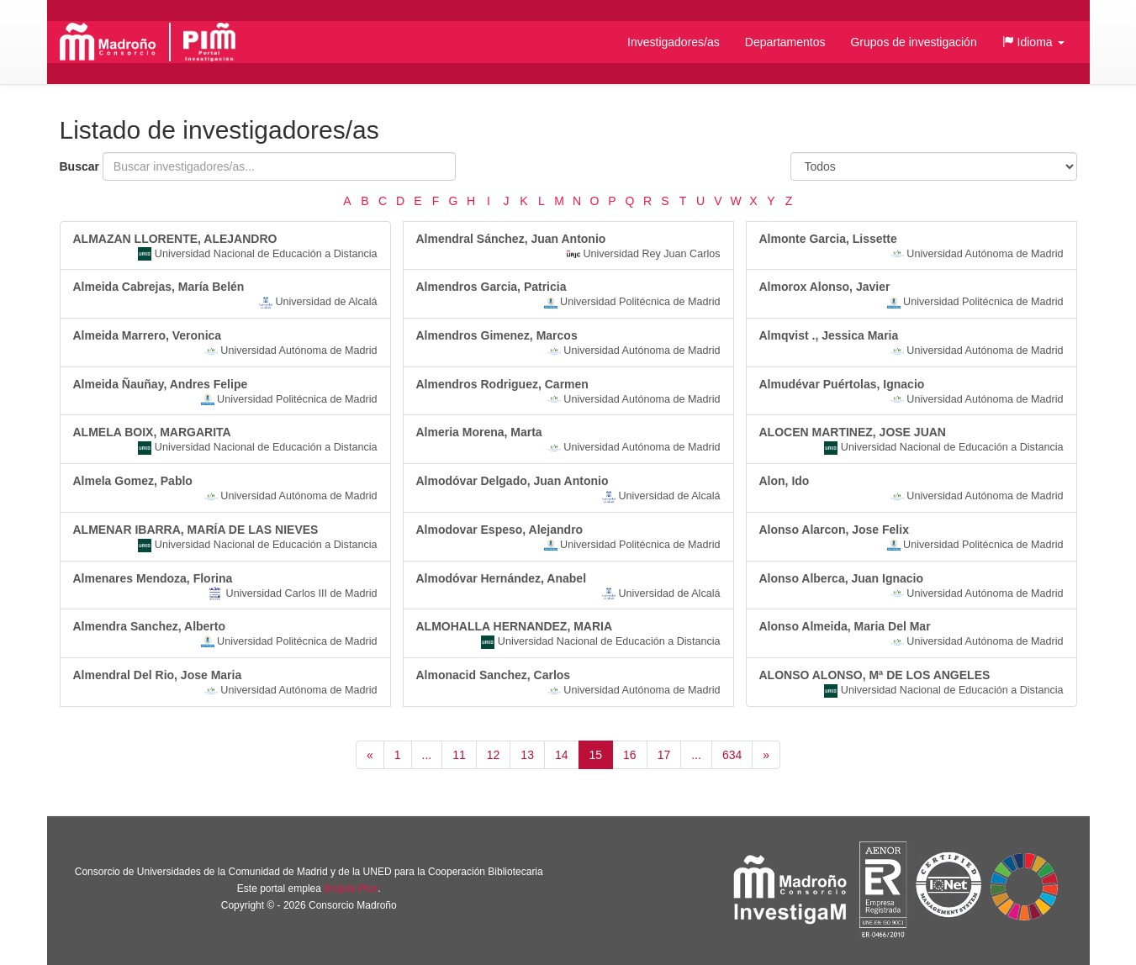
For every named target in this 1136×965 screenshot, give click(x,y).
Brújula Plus (351, 888)
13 (527, 755)
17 (664, 755)
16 (630, 755)
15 (596, 755)
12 (493, 755)
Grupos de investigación (913, 42)
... (427, 755)
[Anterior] (370, 755)
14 (561, 755)
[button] (1033, 42)
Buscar (79, 166)
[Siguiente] (766, 755)
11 (459, 755)
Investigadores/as (673, 42)
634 (732, 755)
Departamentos (785, 42)
